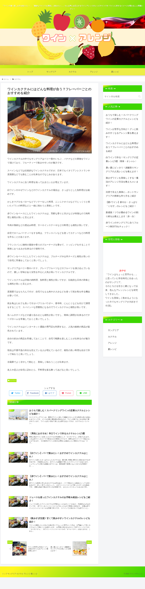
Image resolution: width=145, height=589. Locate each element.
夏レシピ (112, 349)
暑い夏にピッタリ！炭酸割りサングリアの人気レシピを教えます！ (122, 169)
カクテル (12, 380)
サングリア (113, 330)
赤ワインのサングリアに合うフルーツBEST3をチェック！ (122, 224)
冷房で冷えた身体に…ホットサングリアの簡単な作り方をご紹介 (122, 194)
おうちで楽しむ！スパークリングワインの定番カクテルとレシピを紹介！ (122, 119)
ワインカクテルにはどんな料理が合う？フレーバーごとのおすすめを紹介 (122, 147)
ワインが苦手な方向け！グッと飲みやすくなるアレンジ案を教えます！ (122, 133)
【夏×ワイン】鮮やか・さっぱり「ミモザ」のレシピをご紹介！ (122, 204)
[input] (122, 96)
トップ (5, 585)
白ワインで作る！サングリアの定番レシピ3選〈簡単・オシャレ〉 (122, 159)
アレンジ (112, 343)
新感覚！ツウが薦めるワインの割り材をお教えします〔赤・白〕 (122, 214)
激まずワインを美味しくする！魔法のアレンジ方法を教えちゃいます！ (122, 182)
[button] (139, 96)
